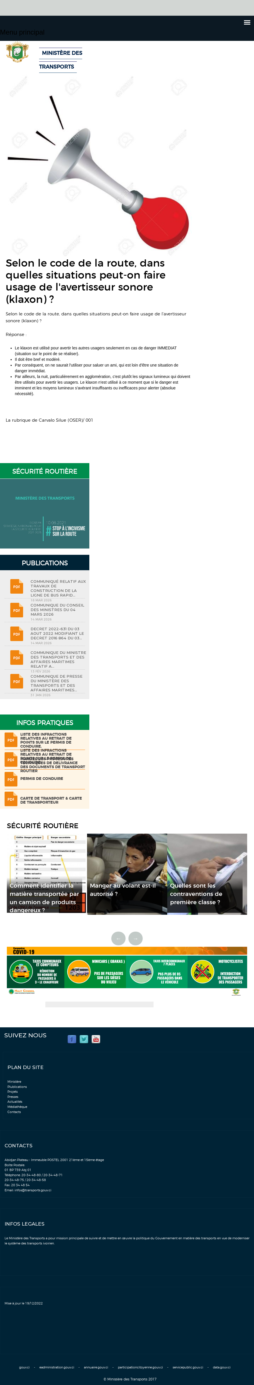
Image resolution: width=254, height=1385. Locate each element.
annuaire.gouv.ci (96, 1367)
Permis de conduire (41, 779)
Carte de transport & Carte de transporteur (51, 800)
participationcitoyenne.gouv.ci (140, 1367)
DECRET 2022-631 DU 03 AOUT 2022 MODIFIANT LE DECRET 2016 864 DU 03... (57, 633)
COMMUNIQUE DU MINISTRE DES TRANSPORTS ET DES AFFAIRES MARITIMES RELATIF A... (58, 659)
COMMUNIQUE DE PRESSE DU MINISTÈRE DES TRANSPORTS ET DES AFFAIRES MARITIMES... (56, 683)
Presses (12, 1096)
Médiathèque (17, 1106)
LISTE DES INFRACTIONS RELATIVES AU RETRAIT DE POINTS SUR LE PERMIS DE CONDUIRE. (46, 740)
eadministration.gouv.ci (56, 1367)
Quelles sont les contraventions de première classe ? (196, 894)
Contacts (14, 1112)
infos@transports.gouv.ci (33, 1190)
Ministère (14, 1081)
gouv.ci (24, 1367)
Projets (12, 1091)
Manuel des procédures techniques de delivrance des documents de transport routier (52, 765)
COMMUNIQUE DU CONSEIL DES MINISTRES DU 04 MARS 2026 (57, 610)
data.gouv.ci (222, 1367)
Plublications (17, 1086)
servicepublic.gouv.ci (188, 1367)
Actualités (14, 1101)
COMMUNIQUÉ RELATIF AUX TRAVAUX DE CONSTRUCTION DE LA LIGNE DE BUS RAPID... (58, 588)
